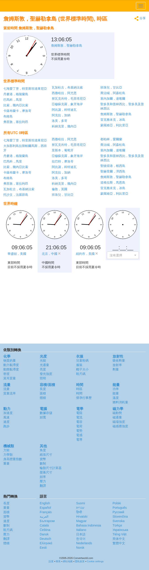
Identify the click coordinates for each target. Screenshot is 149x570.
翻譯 (43, 485)
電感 (79, 435)
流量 (6, 389)
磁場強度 (119, 422)
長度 (43, 389)
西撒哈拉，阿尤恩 (64, 93)
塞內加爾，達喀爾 (112, 98)
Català (44, 525)
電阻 (79, 413)
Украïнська (120, 530)
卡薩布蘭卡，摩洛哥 (17, 111)
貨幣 (43, 459)
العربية (44, 516)
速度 (6, 422)
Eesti (43, 547)
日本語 (80, 534)
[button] (123, 255)
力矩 (6, 450)
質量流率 (9, 393)
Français (46, 512)
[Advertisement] (118, 35)
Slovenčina (120, 516)
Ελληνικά (46, 543)
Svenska (119, 521)
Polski (117, 503)
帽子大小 (82, 369)
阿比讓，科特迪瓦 (64, 109)
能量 (116, 393)
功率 (116, 389)
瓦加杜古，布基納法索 (67, 87)
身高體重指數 (12, 459)
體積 (43, 398)
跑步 (6, 426)
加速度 (8, 413)
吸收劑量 (119, 360)
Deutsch (45, 538)
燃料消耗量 (120, 402)
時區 (79, 389)
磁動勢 (117, 413)
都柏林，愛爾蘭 (111, 139)
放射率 (117, 365)
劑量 (116, 369)
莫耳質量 (9, 378)
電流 (79, 417)
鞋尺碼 (80, 374)
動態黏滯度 (11, 369)
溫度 (116, 398)
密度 (6, 374)
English (45, 503)
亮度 (43, 369)
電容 (79, 422)
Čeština (45, 530)
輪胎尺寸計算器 (51, 468)
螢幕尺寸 (46, 472)
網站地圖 (68, 561)
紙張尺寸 (46, 454)
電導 (79, 439)
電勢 (79, 430)
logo (74, 5)
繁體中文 (119, 543)
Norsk (80, 547)
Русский (118, 512)
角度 (43, 450)
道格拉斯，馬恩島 (112, 182)
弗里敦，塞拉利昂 (15, 122)
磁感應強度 (120, 426)
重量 (6, 463)
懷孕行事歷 (84, 398)
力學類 (8, 454)
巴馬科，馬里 (12, 99)
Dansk (44, 534)
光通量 (44, 365)
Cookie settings (95, 561)
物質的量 (9, 360)
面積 (43, 393)
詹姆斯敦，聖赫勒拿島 (115, 114)
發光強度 (46, 374)
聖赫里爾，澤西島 (112, 171)
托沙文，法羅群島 (15, 194)
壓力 (43, 481)
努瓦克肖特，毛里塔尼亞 (69, 98)
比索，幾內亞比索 (15, 105)
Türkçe (117, 525)
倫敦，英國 (59, 189)
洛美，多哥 (59, 121)
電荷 (79, 426)
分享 (140, 18)
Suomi (80, 503)
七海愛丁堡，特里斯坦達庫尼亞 (25, 88)
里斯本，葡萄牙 (63, 150)
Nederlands (84, 543)
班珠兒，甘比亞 (111, 87)
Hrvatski (81, 516)
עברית (80, 507)
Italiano (81, 530)
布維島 (8, 116)
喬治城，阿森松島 (112, 93)
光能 (43, 360)
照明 (43, 378)
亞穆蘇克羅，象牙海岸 (67, 104)
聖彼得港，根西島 (112, 166)
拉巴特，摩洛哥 (63, 161)
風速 (6, 417)
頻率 (43, 477)
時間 (79, 393)
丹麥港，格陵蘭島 (15, 94)
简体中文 (119, 538)
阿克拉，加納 (61, 115)
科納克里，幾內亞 (64, 126)
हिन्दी (79, 512)
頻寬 (43, 417)
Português (120, 507)
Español (45, 507)
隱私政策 (80, 561)
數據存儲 (46, 413)
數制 (43, 463)
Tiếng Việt (120, 534)
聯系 (58, 561)
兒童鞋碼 (82, 360)
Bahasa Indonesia (88, 525)
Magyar (81, 521)
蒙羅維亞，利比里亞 (114, 125)
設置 (51, 561)
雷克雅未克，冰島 (112, 119)
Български (47, 521)
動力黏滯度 (11, 365)
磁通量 (117, 417)
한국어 (80, 538)
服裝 (79, 365)
